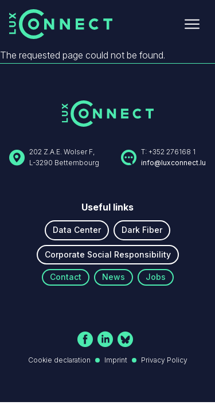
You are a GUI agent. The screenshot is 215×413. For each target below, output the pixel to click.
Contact (65, 277)
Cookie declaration (59, 360)
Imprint (115, 360)
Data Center (77, 230)
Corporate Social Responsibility (108, 254)
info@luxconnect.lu (173, 162)
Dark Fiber (142, 230)
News (113, 277)
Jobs (156, 277)
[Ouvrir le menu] (192, 24)
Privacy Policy (164, 360)
